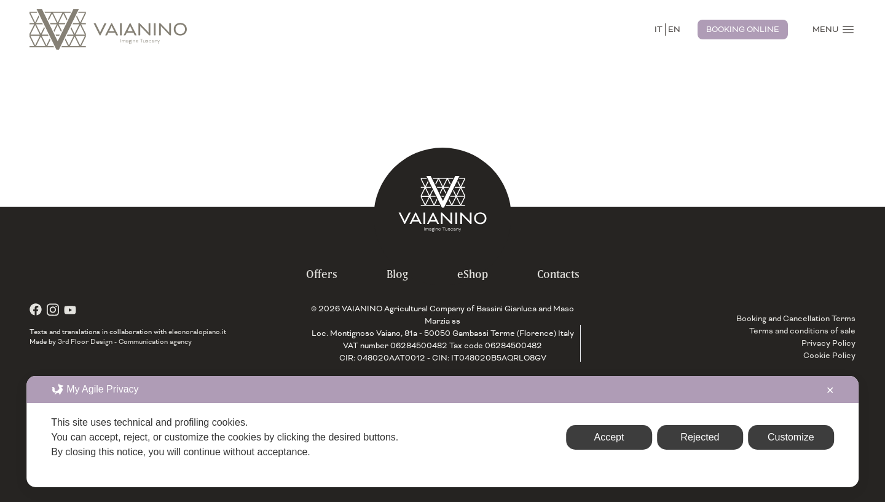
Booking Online (742, 29)
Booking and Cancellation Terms (796, 319)
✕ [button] (830, 390)
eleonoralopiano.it (197, 331)
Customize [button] (791, 437)
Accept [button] (609, 437)
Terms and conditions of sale (802, 331)
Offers (321, 274)
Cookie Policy (829, 356)
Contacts (558, 274)
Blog (397, 274)
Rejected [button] (699, 437)
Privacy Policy (828, 343)
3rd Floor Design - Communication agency (125, 341)
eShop (472, 274)
